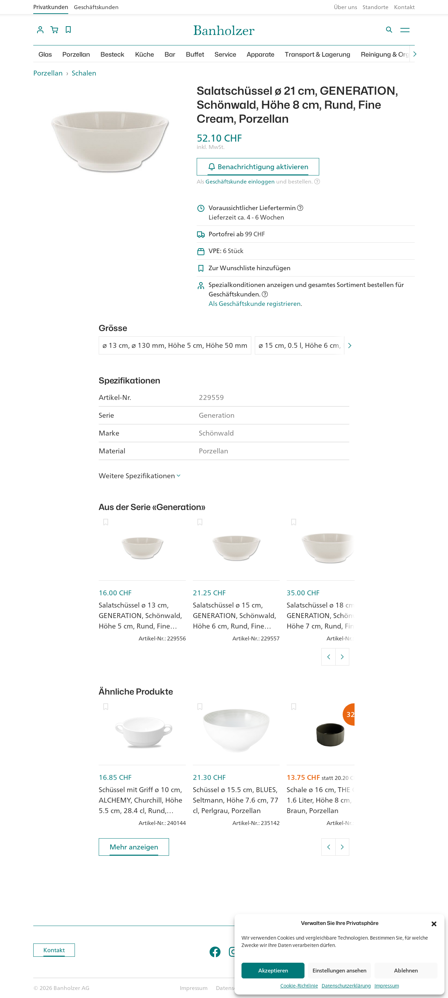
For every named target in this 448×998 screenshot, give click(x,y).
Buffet (195, 54)
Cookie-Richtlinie (299, 985)
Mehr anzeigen (134, 848)
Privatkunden (50, 7)
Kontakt (404, 7)
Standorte (375, 7)
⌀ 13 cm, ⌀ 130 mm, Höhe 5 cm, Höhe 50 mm (175, 345)
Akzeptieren (273, 970)
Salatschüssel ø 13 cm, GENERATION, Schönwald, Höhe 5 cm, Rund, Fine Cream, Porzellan (140, 620)
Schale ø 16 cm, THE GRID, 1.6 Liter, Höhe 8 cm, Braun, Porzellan (328, 800)
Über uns (345, 7)
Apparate (260, 54)
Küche (144, 54)
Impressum (386, 985)
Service (225, 54)
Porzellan (76, 54)
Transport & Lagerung (317, 54)
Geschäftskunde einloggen (240, 181)
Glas (45, 54)
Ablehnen (406, 970)
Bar (169, 54)
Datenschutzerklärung (346, 985)
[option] (109, 141)
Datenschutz (232, 988)
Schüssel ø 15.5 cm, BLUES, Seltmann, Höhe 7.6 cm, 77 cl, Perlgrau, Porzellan (236, 800)
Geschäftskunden (96, 7)
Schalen (84, 73)
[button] (434, 923)
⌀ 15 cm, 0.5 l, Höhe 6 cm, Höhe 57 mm (321, 345)
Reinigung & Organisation (399, 54)
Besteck (112, 54)
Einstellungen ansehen (339, 970)
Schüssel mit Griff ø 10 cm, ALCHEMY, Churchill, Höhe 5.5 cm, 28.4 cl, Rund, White (140, 805)
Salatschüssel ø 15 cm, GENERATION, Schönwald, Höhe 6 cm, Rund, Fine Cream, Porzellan (234, 620)
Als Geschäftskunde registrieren (255, 303)
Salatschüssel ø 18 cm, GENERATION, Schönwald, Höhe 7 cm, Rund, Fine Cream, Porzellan (328, 620)
